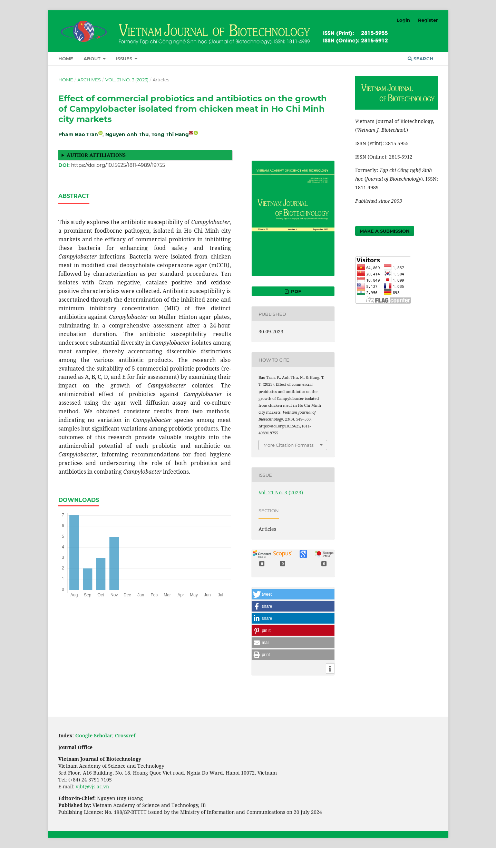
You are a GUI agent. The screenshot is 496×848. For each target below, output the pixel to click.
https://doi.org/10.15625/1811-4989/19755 (118, 165)
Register (428, 20)
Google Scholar (93, 735)
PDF (295, 291)
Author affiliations (96, 155)
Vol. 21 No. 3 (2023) (126, 79)
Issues (125, 58)
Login (403, 20)
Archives (89, 79)
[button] (293, 594)
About (93, 58)
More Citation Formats (288, 445)
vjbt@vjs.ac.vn (92, 786)
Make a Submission (385, 231)
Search (421, 58)
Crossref (125, 735)
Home (65, 58)
